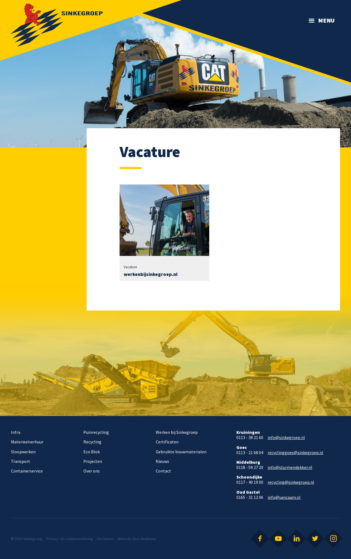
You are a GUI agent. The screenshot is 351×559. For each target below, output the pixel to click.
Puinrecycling (96, 432)
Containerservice (27, 471)
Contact (163, 471)
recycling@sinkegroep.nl (291, 482)
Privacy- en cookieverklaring (69, 538)
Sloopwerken (23, 451)
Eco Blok (91, 451)
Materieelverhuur (27, 442)
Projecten (92, 461)
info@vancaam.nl (284, 497)
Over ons (91, 471)
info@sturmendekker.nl (290, 467)
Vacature (130, 267)
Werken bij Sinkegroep (177, 432)
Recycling (92, 442)
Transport (20, 461)
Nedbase (148, 538)
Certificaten (167, 442)
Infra (15, 432)
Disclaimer (105, 538)
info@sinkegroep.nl (286, 437)
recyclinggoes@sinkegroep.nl (295, 452)
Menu (326, 20)
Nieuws (162, 461)
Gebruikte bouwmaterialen (181, 451)
